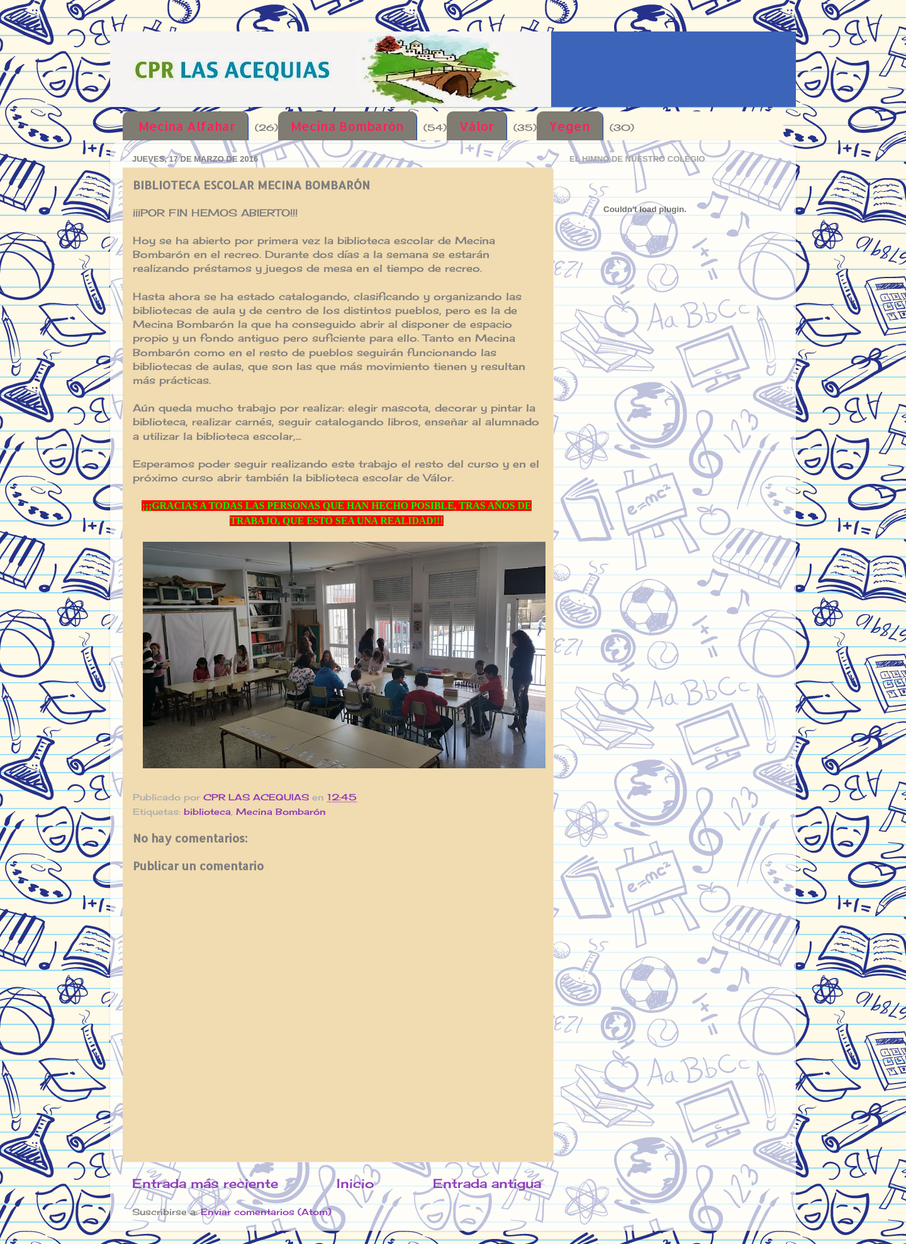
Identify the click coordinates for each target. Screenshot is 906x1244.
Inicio (355, 1183)
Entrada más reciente (205, 1183)
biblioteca (207, 811)
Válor (476, 126)
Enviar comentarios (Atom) (266, 1211)
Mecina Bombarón (347, 126)
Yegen (569, 126)
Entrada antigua (487, 1183)
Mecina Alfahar (186, 126)
